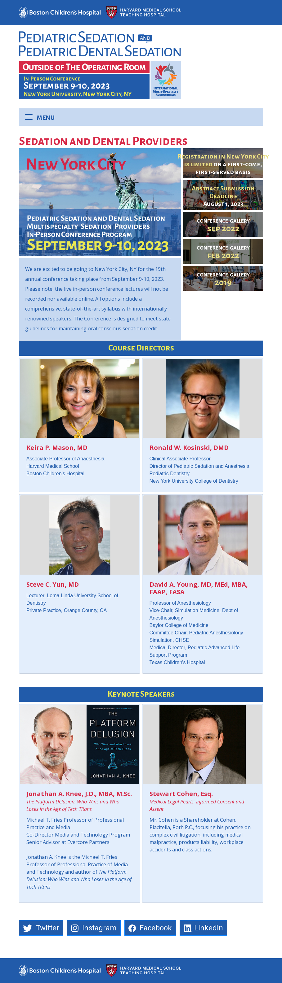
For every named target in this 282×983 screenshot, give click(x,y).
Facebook (150, 928)
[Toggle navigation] (31, 117)
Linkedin (203, 928)
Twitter (41, 928)
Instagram (94, 928)
